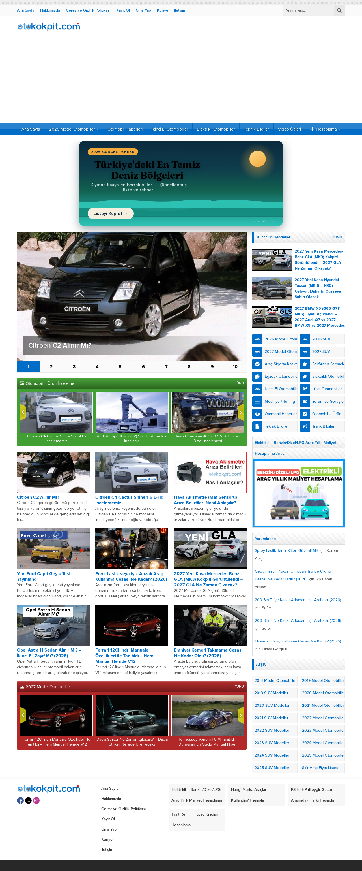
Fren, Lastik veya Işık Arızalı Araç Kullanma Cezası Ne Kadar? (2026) (131, 576)
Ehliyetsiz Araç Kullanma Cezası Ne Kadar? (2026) (298, 641)
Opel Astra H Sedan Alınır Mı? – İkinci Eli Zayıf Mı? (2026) (49, 653)
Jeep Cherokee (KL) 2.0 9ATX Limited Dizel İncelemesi (207, 438)
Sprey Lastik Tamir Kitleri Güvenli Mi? (286, 550)
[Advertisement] (181, 80)
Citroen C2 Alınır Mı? (59, 345)
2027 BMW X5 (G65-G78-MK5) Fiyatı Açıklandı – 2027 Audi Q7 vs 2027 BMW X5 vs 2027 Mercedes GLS (320, 320)
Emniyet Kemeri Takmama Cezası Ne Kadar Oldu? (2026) (208, 653)
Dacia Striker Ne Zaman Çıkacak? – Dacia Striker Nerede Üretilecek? (132, 742)
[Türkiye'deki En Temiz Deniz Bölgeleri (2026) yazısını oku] (181, 183)
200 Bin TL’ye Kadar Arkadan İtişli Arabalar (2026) (298, 599)
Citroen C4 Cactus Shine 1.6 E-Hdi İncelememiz (56, 438)
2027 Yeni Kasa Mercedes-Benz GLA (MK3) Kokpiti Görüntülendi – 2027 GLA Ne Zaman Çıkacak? (208, 579)
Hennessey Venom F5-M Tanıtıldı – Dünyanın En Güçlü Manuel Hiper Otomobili (207, 744)
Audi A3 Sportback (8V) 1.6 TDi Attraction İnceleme (132, 438)
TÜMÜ (239, 383)
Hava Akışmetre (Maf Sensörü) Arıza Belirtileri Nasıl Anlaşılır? (205, 500)
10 (235, 367)
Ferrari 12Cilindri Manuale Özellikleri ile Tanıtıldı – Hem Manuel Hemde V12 (124, 655)
